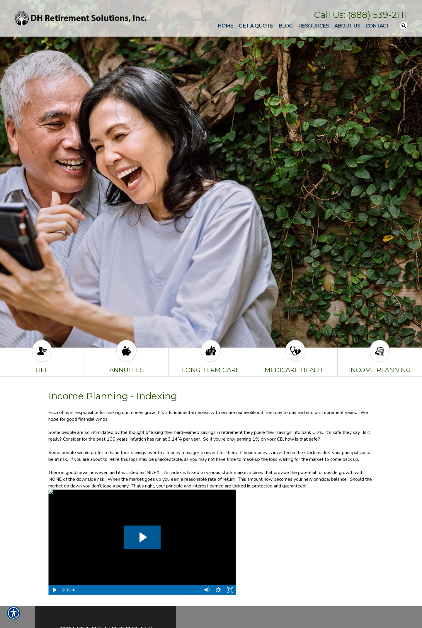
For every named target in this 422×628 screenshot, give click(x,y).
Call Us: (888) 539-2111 (360, 14)
